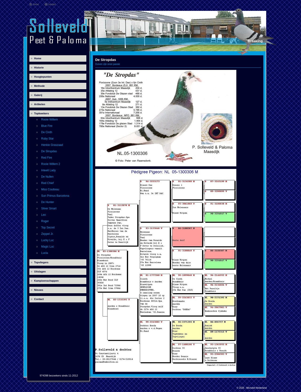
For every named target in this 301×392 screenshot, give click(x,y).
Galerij (38, 95)
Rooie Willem (49, 119)
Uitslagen (40, 271)
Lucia (44, 253)
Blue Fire (46, 126)
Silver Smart (48, 208)
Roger (45, 221)
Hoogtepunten (43, 76)
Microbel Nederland (256, 388)
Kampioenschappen (46, 280)
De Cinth (46, 132)
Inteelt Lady (48, 170)
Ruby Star (47, 138)
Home (37, 58)
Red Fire (46, 157)
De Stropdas (49, 151)
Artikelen (39, 104)
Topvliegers (41, 262)
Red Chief (47, 183)
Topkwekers (41, 113)
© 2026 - (241, 388)
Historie (39, 67)
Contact (39, 299)
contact (52, 4)
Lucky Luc (47, 240)
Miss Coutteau (50, 189)
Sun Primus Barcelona (55, 195)
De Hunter (47, 202)
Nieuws (38, 289)
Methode (39, 85)
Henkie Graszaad (52, 145)
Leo (43, 214)
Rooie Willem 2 (50, 164)
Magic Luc (47, 246)
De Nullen (47, 176)
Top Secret (48, 227)
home (36, 4)
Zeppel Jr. (47, 234)
